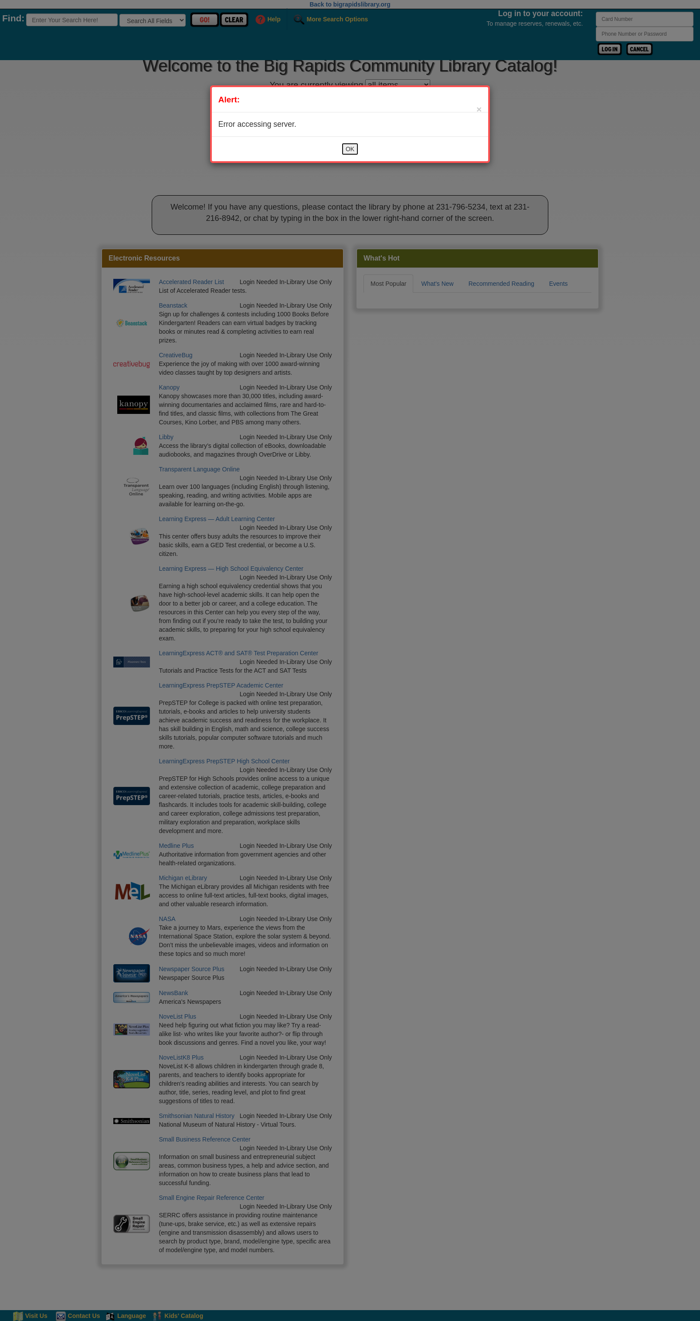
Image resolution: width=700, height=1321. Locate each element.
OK (350, 149)
